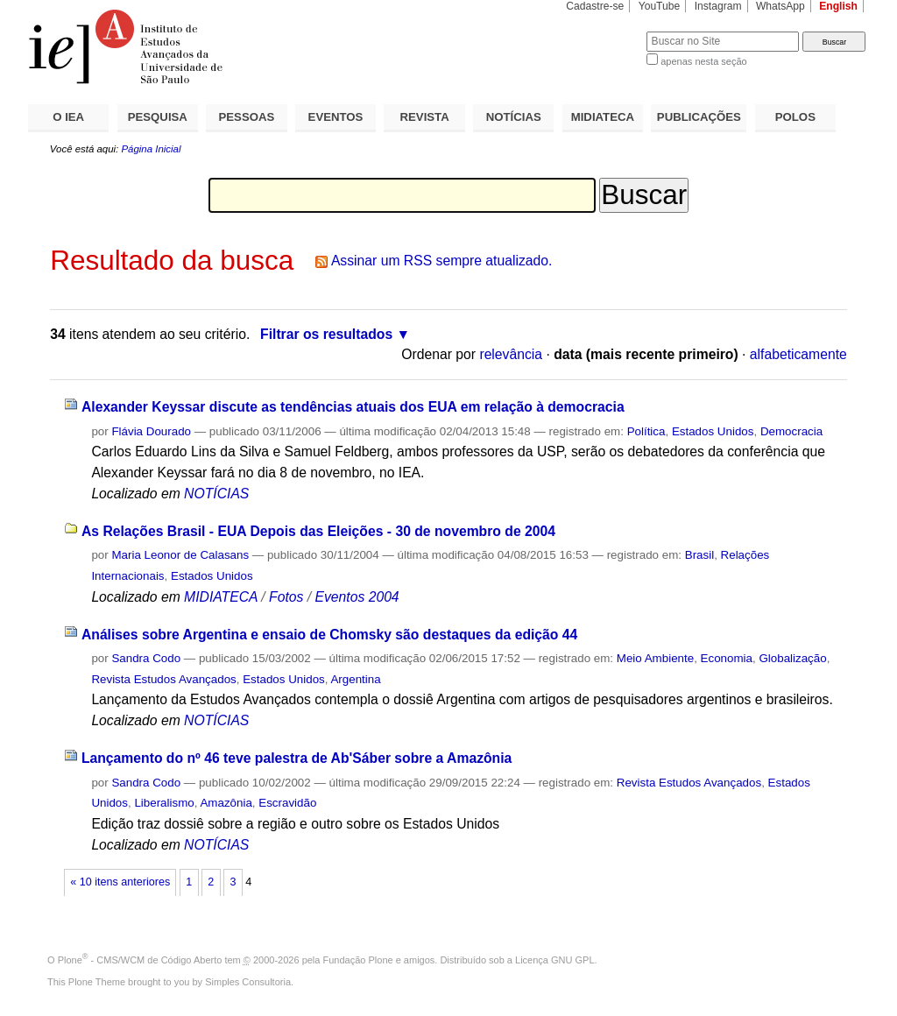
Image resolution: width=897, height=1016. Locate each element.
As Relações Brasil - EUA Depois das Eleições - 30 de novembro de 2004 (318, 531)
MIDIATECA (602, 116)
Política (646, 431)
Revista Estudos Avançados (163, 679)
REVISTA (424, 116)
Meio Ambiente (655, 658)
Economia (726, 658)
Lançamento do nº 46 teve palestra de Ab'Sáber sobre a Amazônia (296, 758)
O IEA (68, 116)
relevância (510, 354)
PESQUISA (157, 116)
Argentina (355, 679)
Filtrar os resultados (326, 334)
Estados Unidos (713, 431)
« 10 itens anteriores (120, 882)
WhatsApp (780, 6)
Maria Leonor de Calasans (180, 554)
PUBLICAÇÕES (699, 116)
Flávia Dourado (151, 431)
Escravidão (287, 802)
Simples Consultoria (248, 982)
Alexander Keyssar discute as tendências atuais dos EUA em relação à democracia (353, 406)
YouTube (660, 6)
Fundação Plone (358, 960)
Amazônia (225, 802)
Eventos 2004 (356, 596)
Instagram (718, 6)
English (838, 6)
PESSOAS (247, 116)
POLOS (795, 116)
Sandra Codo (145, 658)
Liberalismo (164, 802)
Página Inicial (150, 149)
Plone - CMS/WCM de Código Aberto (140, 960)
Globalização (792, 658)
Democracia (791, 431)
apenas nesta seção (703, 61)
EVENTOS (336, 116)
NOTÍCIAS (513, 116)
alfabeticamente (798, 354)
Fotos (286, 596)
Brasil (699, 554)
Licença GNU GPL (554, 960)
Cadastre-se (595, 6)
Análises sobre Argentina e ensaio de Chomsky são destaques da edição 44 (329, 634)
